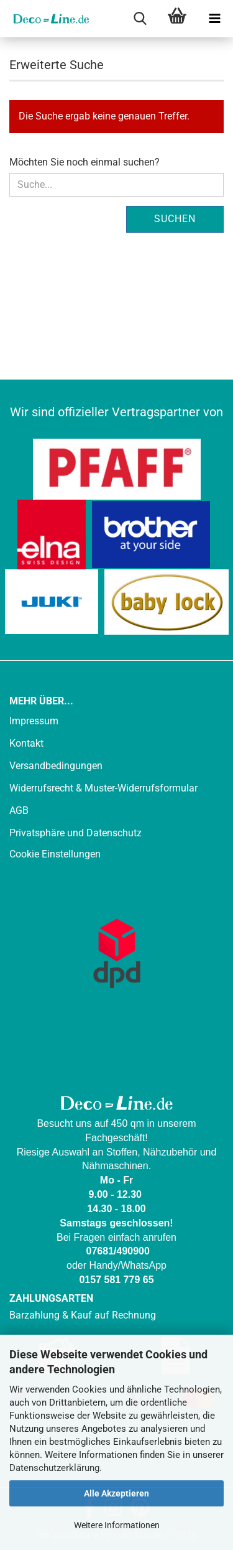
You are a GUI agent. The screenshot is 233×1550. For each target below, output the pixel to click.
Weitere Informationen (117, 1525)
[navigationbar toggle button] (214, 18)
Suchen (175, 219)
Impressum (33, 721)
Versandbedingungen (56, 766)
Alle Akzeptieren (116, 1493)
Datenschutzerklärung (54, 1467)
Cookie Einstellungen (55, 854)
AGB (19, 810)
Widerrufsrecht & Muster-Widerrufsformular (103, 788)
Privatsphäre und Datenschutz (75, 833)
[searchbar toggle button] (139, 18)
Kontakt (26, 743)
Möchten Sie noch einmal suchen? (84, 162)
